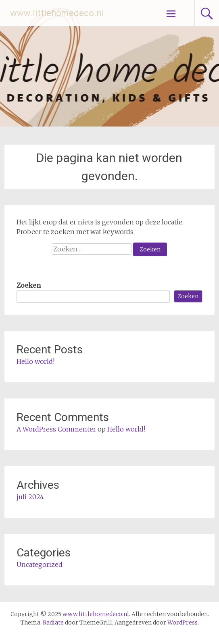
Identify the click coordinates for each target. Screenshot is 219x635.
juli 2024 (30, 497)
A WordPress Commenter (56, 429)
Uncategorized (40, 564)
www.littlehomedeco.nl (57, 13)
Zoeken (29, 285)
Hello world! (35, 361)
